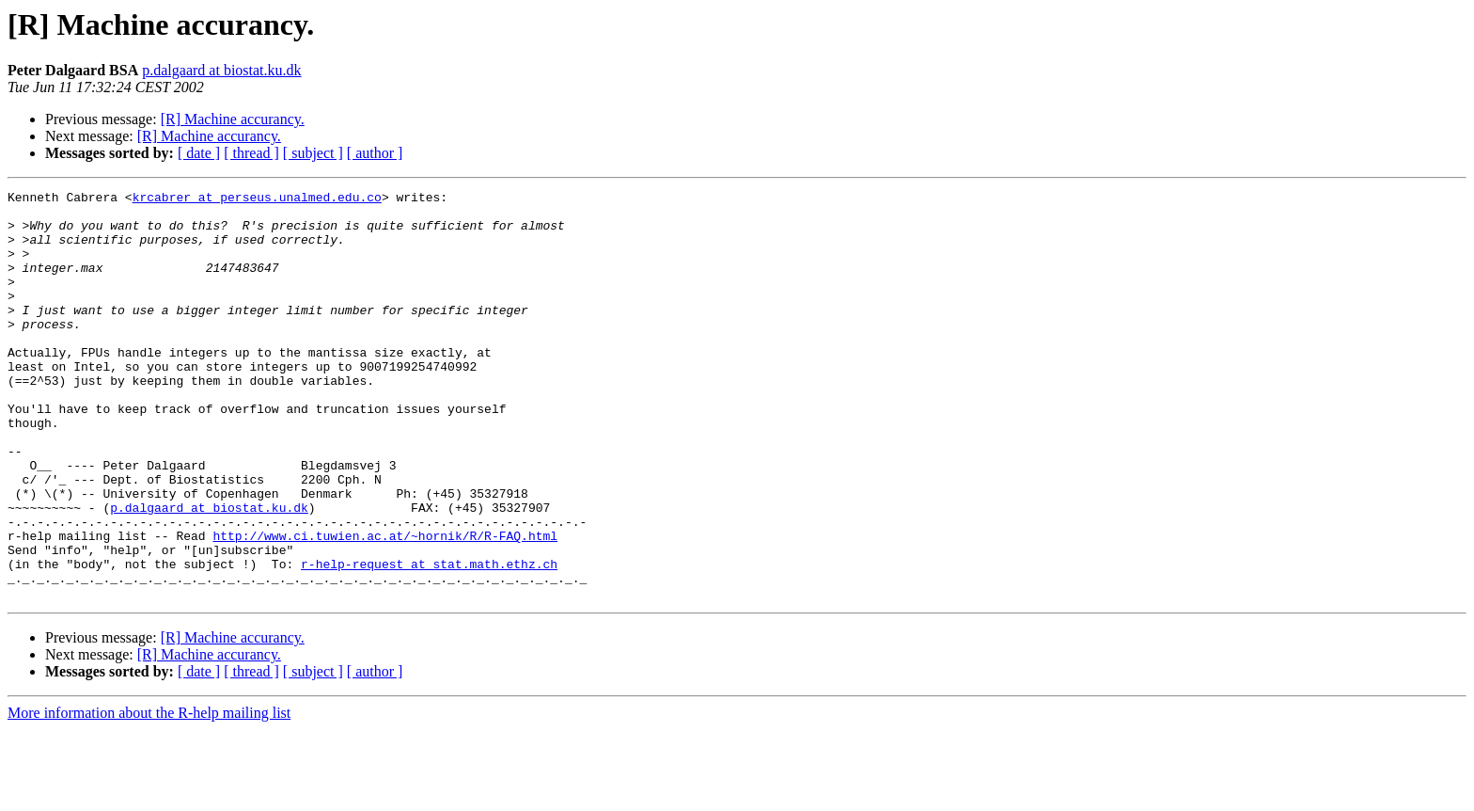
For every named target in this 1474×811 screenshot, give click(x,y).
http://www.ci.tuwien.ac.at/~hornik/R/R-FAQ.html (384, 605)
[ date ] (199, 153)
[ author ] (375, 153)
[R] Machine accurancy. (233, 119)
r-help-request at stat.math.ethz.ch (429, 639)
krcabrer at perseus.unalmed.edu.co (257, 199)
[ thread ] (251, 153)
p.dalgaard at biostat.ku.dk (221, 70)
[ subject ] (313, 153)
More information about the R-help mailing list (149, 795)
